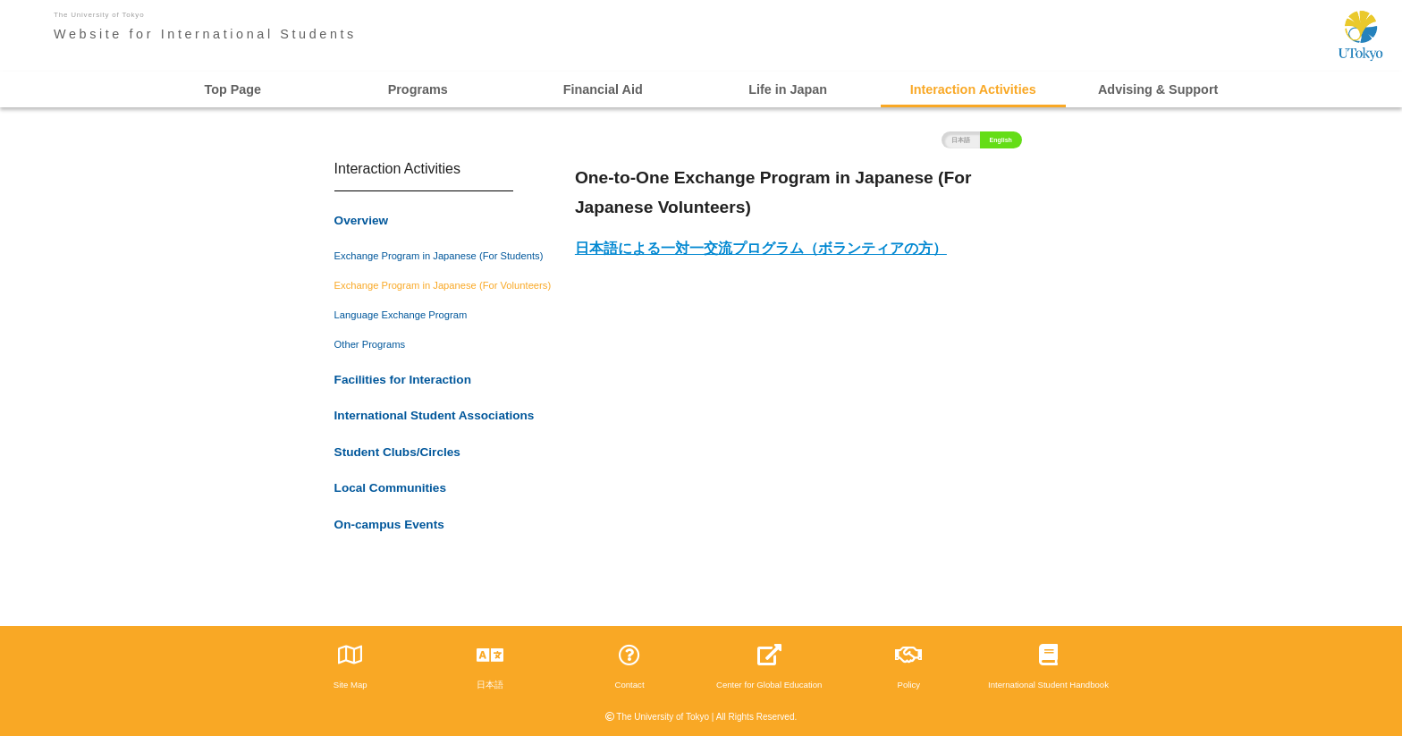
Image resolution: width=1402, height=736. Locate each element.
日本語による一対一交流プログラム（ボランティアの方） (761, 248)
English (1001, 140)
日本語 (960, 140)
